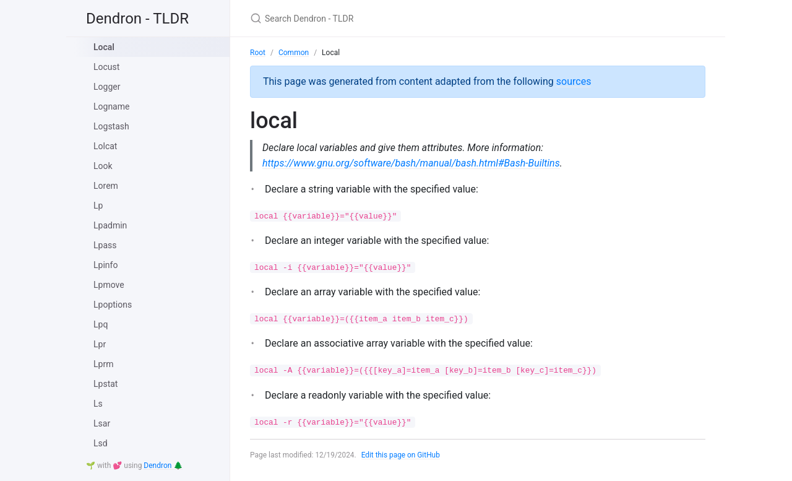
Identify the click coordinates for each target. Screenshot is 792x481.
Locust (106, 67)
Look (103, 166)
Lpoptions (112, 305)
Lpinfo (105, 265)
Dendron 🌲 (163, 465)
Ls (98, 404)
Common (293, 52)
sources (574, 81)
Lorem (105, 186)
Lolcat (105, 146)
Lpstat (105, 384)
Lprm (103, 364)
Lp (98, 205)
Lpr (99, 344)
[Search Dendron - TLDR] (396, 18)
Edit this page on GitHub (401, 455)
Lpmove (108, 285)
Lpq (100, 324)
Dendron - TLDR (137, 18)
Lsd (100, 443)
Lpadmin (110, 225)
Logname (111, 106)
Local (103, 47)
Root (257, 52)
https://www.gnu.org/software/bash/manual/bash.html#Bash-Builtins (411, 163)
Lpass (104, 245)
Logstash (111, 126)
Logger (106, 87)
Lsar (101, 423)
